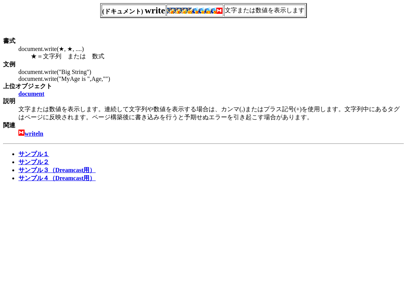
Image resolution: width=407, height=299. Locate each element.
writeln (34, 133)
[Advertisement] (67, 242)
